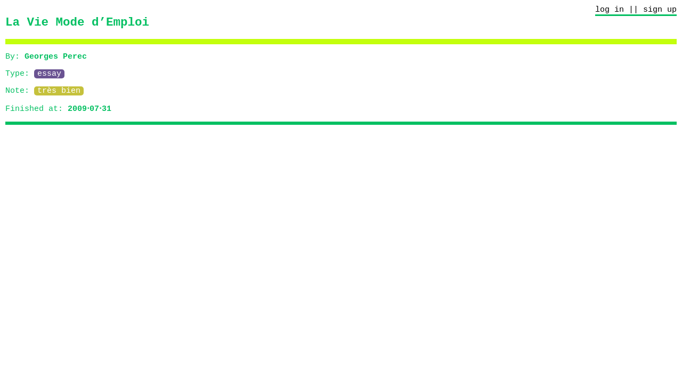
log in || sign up (636, 10)
